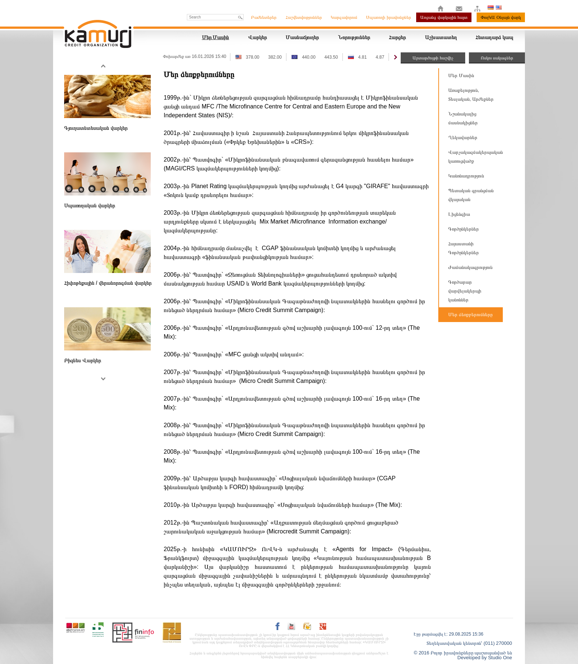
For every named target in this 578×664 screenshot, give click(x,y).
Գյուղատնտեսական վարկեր (96, 128)
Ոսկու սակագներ (497, 57)
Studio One (500, 657)
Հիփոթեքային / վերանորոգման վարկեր (108, 283)
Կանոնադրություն (466, 176)
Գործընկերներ (463, 229)
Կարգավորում (344, 17)
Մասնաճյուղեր (302, 37)
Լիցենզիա (459, 214)
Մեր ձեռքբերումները (470, 314)
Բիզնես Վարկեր (82, 360)
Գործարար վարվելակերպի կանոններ (464, 290)
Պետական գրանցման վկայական (471, 195)
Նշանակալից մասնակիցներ (463, 118)
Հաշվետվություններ (304, 17)
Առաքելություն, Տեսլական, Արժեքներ (471, 94)
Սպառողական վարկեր (89, 205)
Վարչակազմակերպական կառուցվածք (475, 156)
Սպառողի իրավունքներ (388, 17)
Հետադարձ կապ (494, 37)
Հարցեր (397, 37)
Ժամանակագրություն (470, 267)
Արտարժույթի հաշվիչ (432, 57)
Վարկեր (257, 37)
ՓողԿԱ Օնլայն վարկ (501, 17)
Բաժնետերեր (263, 17)
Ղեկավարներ (462, 137)
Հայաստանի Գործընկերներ (463, 248)
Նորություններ (354, 37)
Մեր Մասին (215, 37)
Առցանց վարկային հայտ (443, 17)
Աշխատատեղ (441, 37)
